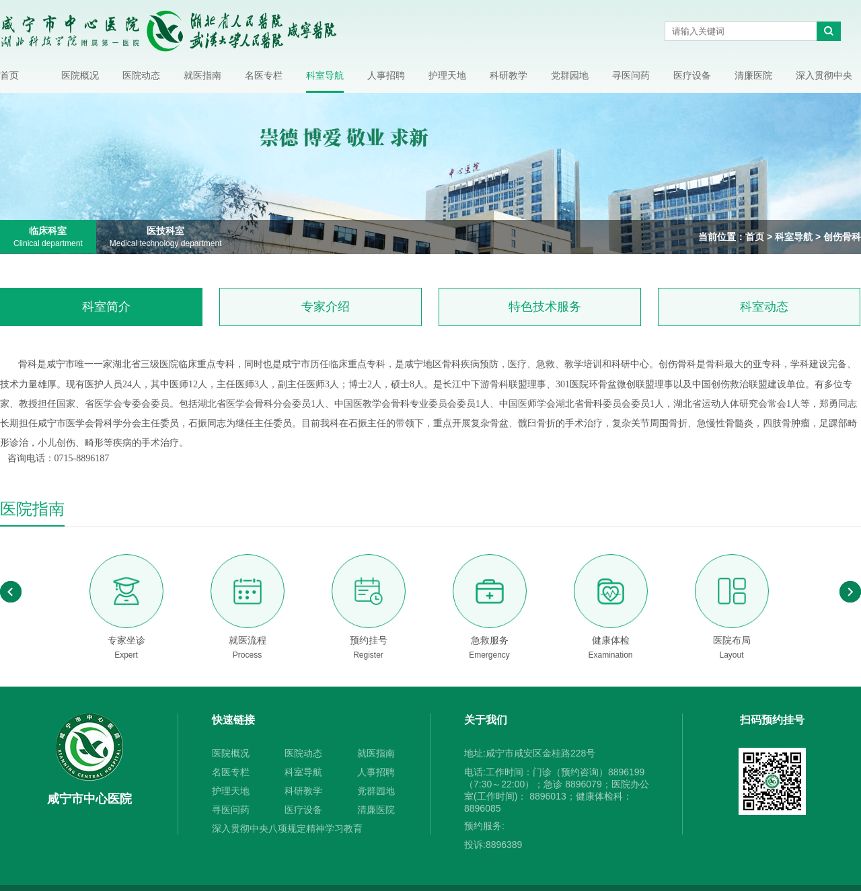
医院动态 (141, 75)
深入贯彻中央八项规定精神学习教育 (824, 80)
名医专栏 (264, 75)
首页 (9, 75)
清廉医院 (753, 75)
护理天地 (447, 75)
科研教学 (508, 75)
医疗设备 (692, 75)
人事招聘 (386, 75)
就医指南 (202, 75)
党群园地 (570, 75)
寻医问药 (631, 75)
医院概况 (80, 75)
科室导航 (325, 75)
